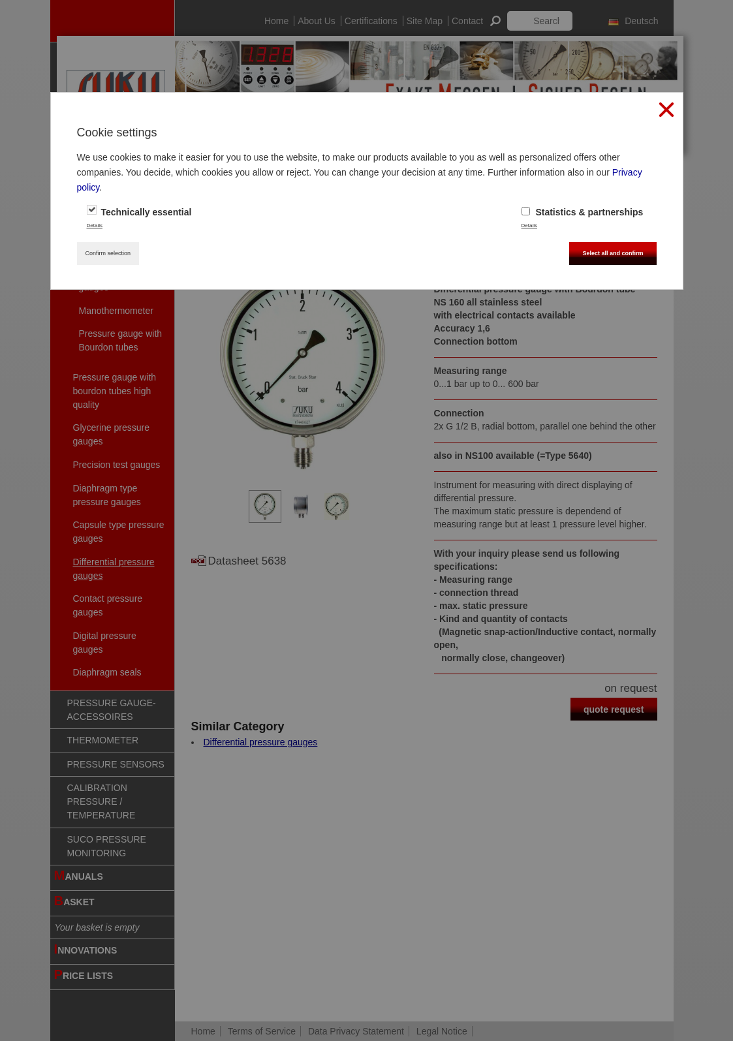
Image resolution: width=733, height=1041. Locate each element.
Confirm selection (108, 253)
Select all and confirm (612, 253)
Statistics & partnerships (583, 212)
